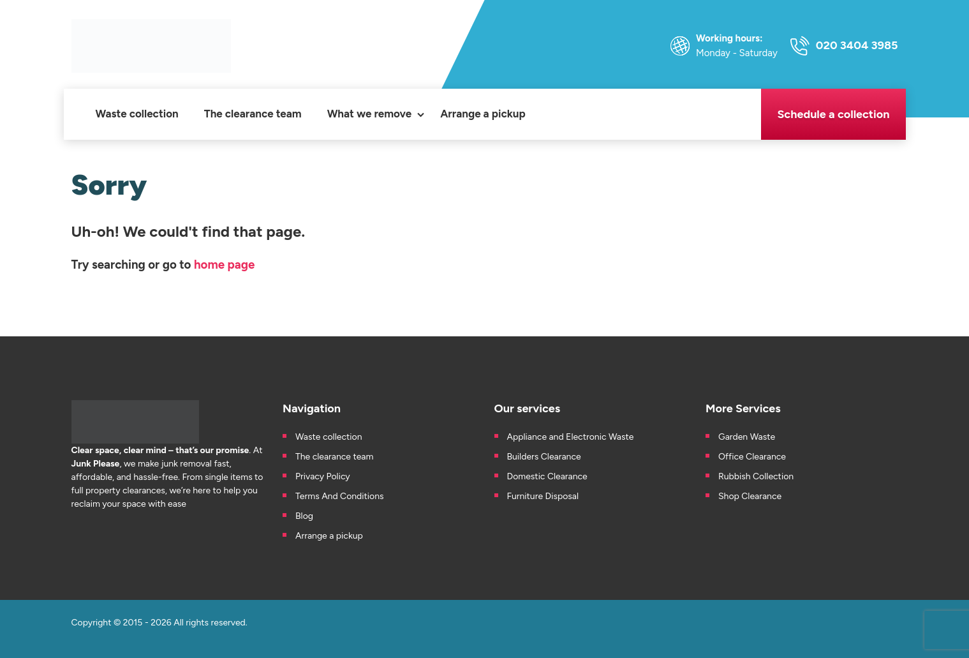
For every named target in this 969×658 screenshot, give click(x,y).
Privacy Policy (322, 476)
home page (224, 264)
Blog (304, 516)
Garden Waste (748, 436)
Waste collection (137, 113)
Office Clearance (752, 456)
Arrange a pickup (483, 113)
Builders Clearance (544, 456)
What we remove (369, 113)
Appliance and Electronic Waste (571, 436)
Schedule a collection (833, 114)
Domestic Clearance (547, 476)
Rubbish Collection (756, 476)
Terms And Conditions (339, 496)
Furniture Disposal (543, 496)
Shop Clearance (749, 496)
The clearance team (253, 113)
